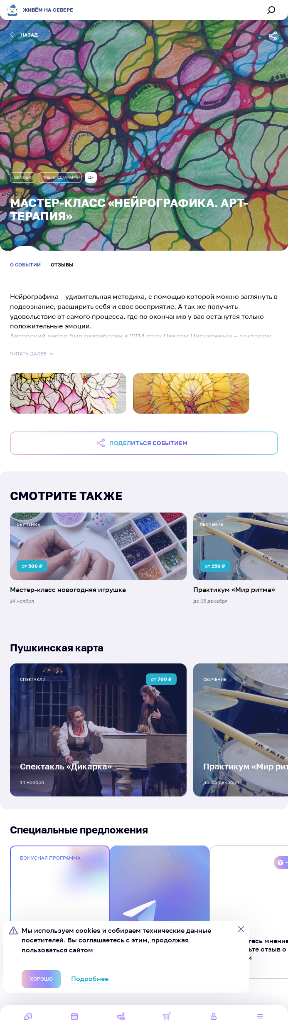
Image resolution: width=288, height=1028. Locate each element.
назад (24, 35)
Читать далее (32, 353)
